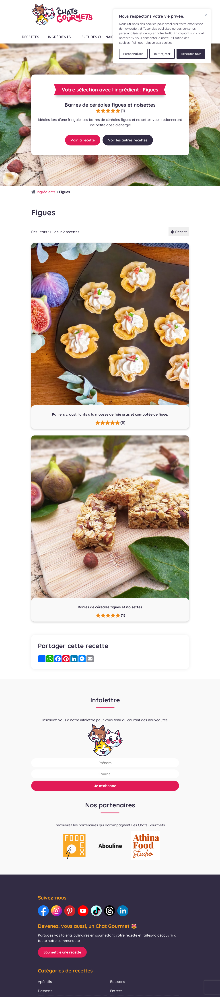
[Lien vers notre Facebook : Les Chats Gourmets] (43, 910)
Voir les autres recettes (127, 140)
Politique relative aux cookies (152, 43)
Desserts (45, 991)
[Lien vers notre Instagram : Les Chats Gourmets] (56, 910)
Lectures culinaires (99, 37)
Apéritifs (45, 982)
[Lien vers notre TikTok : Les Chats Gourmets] (97, 910)
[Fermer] (206, 15)
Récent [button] (179, 232)
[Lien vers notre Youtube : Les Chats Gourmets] (83, 910)
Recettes (30, 37)
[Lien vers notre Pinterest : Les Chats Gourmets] (70, 910)
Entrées (116, 991)
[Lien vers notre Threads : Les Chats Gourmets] (110, 910)
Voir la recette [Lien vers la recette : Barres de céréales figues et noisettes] (83, 140)
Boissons (117, 982)
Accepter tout (191, 54)
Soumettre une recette (62, 952)
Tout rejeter (162, 54)
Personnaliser (133, 54)
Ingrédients (59, 37)
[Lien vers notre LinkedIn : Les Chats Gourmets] (123, 910)
